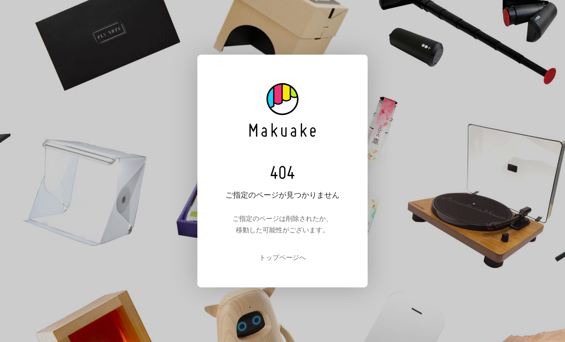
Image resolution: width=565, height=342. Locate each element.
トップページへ (282, 257)
